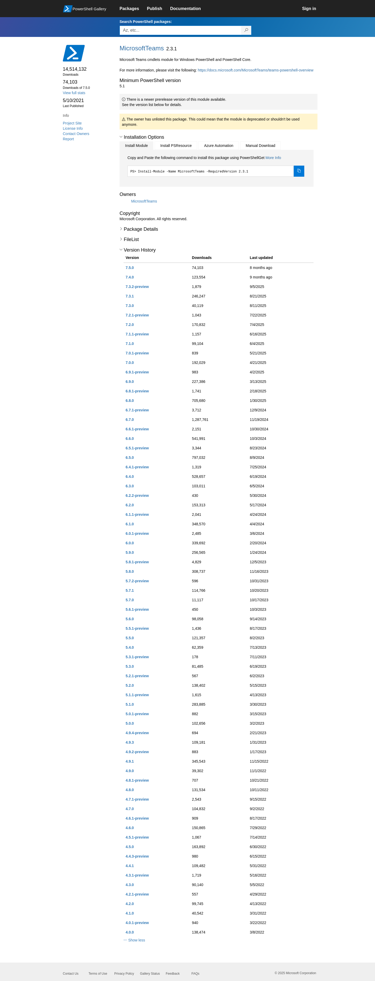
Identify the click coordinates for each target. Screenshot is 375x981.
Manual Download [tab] (260, 145)
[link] (133, 9)
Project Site (72, 123)
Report (68, 139)
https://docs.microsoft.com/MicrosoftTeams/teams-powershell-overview (255, 70)
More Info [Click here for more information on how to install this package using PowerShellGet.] (273, 158)
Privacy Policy (124, 973)
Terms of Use (98, 973)
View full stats (74, 93)
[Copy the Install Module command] (299, 171)
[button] (121, 136)
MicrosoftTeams (144, 201)
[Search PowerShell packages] (246, 30)
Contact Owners (76, 134)
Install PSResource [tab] (176, 145)
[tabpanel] (215, 166)
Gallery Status (150, 973)
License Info (73, 128)
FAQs (196, 973)
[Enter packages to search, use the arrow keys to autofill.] (180, 30)
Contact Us (70, 973)
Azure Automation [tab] (218, 145)
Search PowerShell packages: (146, 22)
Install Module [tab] (136, 145)
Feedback (173, 973)
